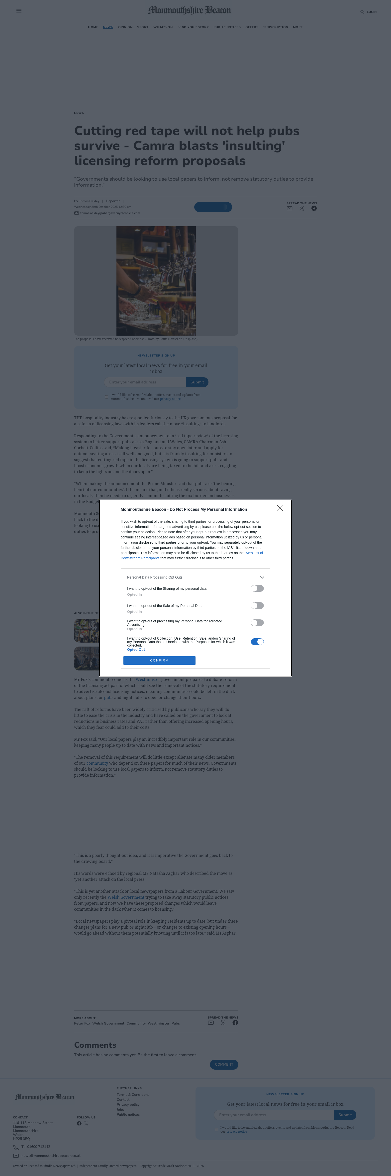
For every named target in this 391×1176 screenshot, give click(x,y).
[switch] (257, 588)
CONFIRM (159, 660)
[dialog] (195, 588)
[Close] (282, 509)
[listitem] (195, 577)
